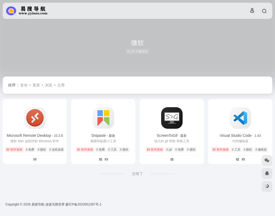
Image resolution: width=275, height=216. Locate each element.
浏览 (48, 85)
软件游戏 (14, 149)
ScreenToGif (172, 135)
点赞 (61, 85)
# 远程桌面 (56, 149)
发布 (24, 85)
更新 (36, 85)
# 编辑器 (261, 149)
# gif (169, 149)
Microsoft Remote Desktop (35, 135)
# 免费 (30, 149)
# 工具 (112, 149)
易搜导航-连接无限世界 (48, 204)
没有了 (137, 174)
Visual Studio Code (240, 135)
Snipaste (103, 135)
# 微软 (42, 149)
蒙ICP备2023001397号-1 (83, 204)
